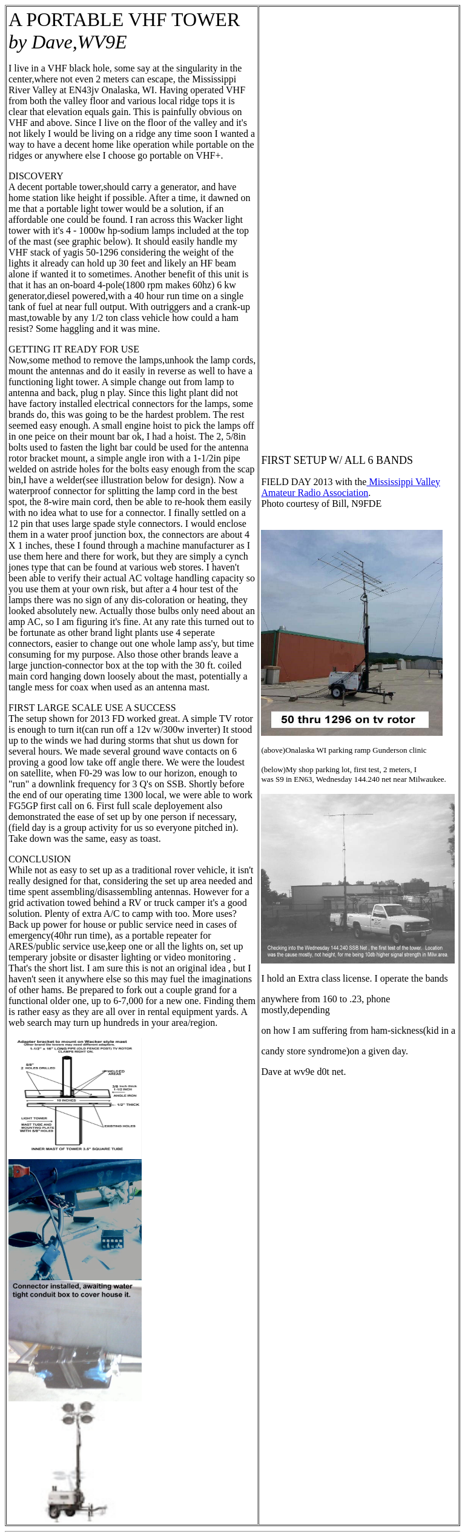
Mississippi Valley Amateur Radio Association (350, 487)
